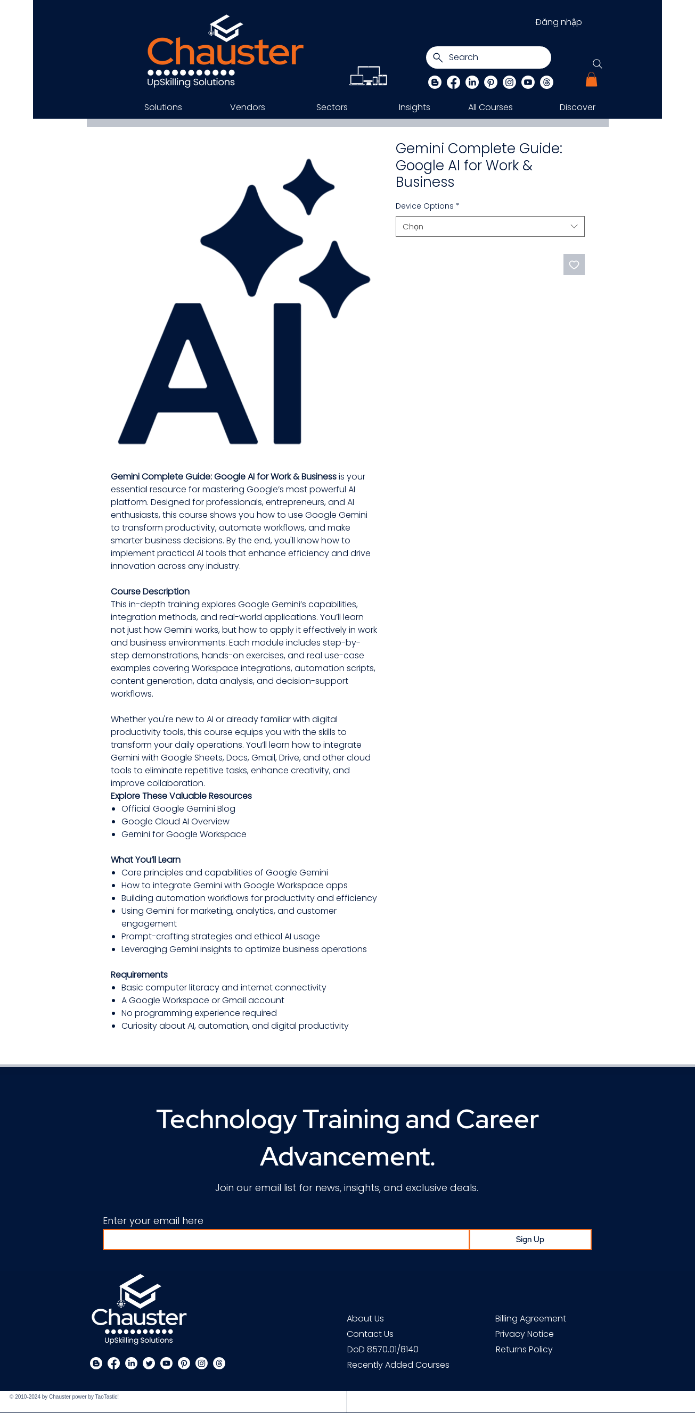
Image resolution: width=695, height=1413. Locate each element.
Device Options (428, 206)
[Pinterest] (490, 82)
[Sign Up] (530, 1239)
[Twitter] (149, 1363)
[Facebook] (453, 82)
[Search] (488, 57)
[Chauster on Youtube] (528, 82)
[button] (591, 79)
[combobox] (490, 226)
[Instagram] (509, 82)
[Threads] (546, 82)
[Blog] (434, 82)
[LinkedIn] (472, 82)
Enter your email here (153, 1221)
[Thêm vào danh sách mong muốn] (574, 264)
